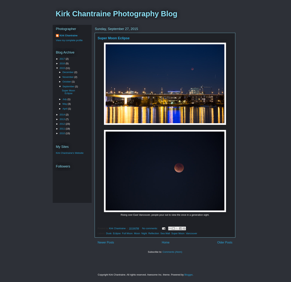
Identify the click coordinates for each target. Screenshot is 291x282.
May (65, 103)
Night (144, 233)
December (68, 72)
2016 (63, 63)
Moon (137, 233)
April (65, 108)
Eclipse (117, 233)
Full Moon (127, 233)
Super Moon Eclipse (114, 38)
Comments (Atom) (172, 252)
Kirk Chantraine (69, 35)
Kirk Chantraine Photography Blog (116, 14)
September (69, 86)
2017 (63, 58)
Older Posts (224, 242)
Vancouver (191, 233)
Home (166, 242)
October (67, 81)
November (68, 77)
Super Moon (177, 233)
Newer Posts (106, 242)
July (65, 99)
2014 (63, 114)
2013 (63, 119)
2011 (63, 128)
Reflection (153, 233)
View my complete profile (69, 40)
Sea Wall (165, 233)
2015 (63, 68)
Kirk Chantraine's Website (70, 153)
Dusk (109, 233)
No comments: (150, 228)
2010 (63, 133)
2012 (63, 123)
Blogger (188, 274)
